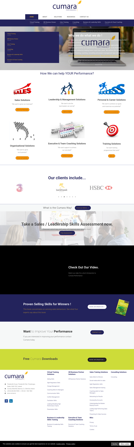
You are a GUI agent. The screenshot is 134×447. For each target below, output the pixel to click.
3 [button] (64, 197)
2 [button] (61, 197)
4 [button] (67, 197)
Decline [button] (115, 444)
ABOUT (45, 17)
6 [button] (73, 197)
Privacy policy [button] (70, 444)
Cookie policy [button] (60, 444)
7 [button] (75, 197)
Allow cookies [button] (125, 444)
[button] (84, 16)
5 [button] (70, 197)
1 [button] (59, 197)
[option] (25, 188)
